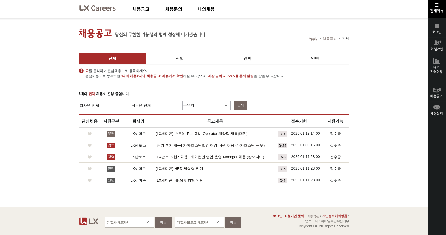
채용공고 (148, 9)
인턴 (315, 58)
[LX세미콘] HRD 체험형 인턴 (179, 168)
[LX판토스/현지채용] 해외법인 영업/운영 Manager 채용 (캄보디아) (210, 157)
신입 (180, 58)
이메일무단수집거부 (335, 221)
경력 (247, 58)
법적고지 (311, 221)
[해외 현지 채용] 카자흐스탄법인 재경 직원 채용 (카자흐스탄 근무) (210, 145)
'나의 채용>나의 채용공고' (141, 76)
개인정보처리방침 (334, 216)
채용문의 (181, 9)
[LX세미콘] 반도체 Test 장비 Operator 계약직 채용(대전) (202, 133)
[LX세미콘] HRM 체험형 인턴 (180, 180)
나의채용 (214, 9)
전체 (112, 58)
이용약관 (313, 216)
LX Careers (102, 7)
